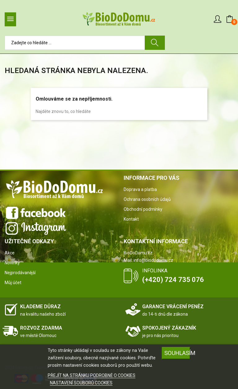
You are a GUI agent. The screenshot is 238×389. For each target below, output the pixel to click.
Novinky (12, 262)
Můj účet (13, 282)
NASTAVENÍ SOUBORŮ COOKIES (81, 382)
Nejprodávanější (20, 272)
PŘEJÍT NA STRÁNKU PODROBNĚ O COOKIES (91, 375)
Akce (10, 252)
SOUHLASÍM (177, 353)
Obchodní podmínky (143, 209)
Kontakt (131, 219)
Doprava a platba (140, 189)
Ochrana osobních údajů (147, 199)
